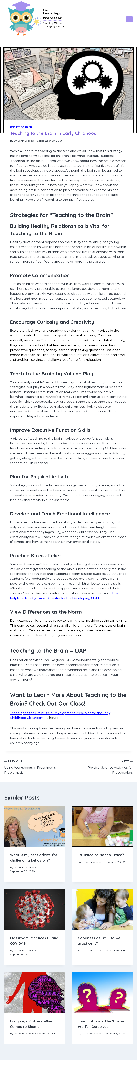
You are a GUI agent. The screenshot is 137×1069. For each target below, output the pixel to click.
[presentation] (34, 826)
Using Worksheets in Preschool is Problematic (34, 766)
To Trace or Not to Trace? (101, 855)
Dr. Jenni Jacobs (24, 140)
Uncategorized (21, 127)
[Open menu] (129, 19)
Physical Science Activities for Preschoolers (102, 766)
